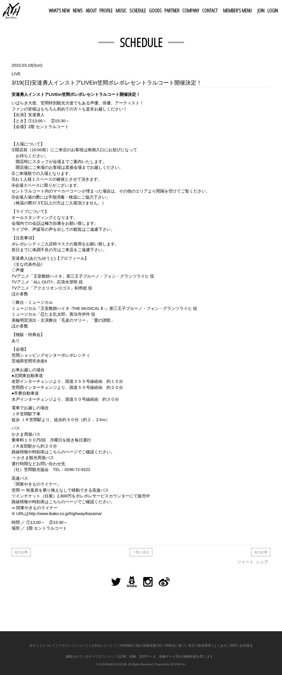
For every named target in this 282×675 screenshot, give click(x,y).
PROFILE (106, 10)
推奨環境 (204, 645)
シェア (262, 562)
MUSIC (121, 10)
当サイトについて (42, 645)
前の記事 (21, 552)
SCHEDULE (137, 10)
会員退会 (246, 645)
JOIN (260, 10)
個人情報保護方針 (149, 645)
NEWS (78, 10)
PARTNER (171, 10)
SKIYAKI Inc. (178, 664)
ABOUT (91, 10)
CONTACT (210, 10)
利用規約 (126, 645)
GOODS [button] (155, 10)
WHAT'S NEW (59, 10)
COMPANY (190, 10)
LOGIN (272, 10)
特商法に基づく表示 (180, 645)
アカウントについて (73, 645)
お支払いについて (104, 645)
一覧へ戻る (141, 552)
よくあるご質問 (225, 645)
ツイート (245, 562)
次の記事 (260, 552)
